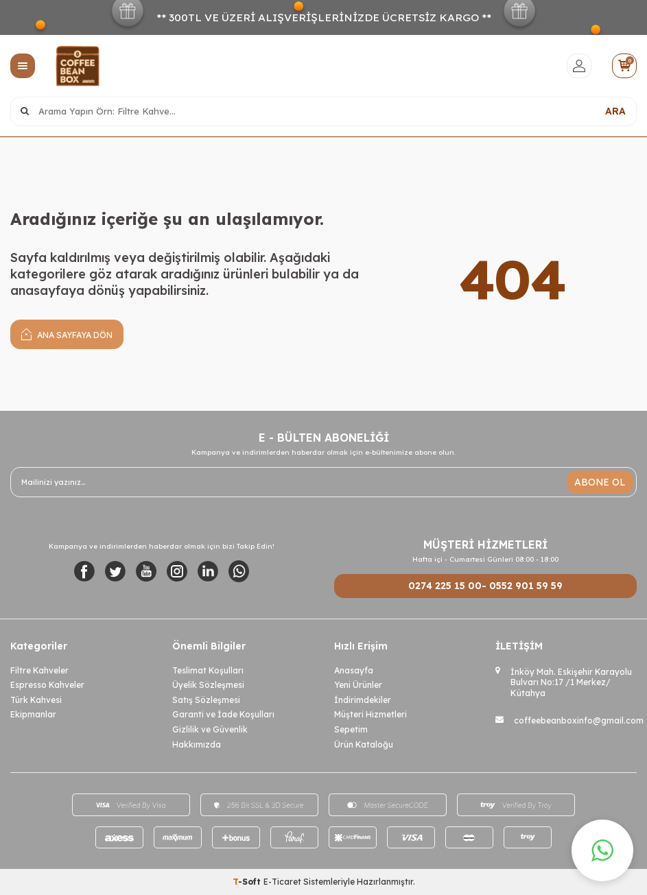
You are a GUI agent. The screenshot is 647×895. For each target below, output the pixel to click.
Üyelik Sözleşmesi (208, 685)
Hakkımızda (196, 744)
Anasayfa (353, 670)
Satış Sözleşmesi (206, 700)
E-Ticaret (282, 881)
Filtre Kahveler (39, 670)
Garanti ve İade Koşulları (223, 714)
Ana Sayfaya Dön (67, 334)
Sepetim (351, 729)
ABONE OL (600, 482)
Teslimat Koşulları (208, 670)
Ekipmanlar (33, 714)
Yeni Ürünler (358, 685)
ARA (615, 111)
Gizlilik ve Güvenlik (210, 729)
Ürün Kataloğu (363, 744)
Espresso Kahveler (47, 685)
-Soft (248, 881)
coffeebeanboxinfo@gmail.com (579, 720)
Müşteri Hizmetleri (370, 714)
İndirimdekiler (362, 700)
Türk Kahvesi (36, 700)
